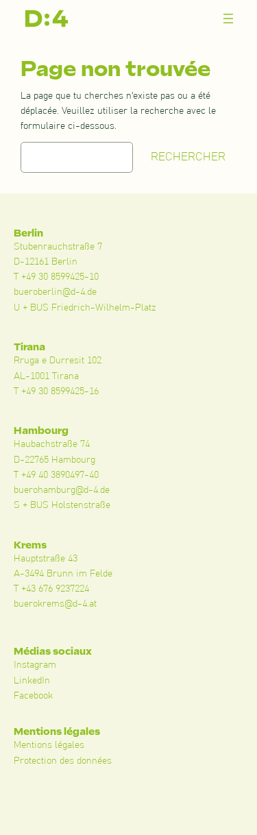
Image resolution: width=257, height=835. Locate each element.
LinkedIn (32, 681)
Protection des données (63, 761)
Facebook (33, 696)
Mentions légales (49, 745)
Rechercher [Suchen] (188, 157)
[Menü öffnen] (228, 18)
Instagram (35, 665)
